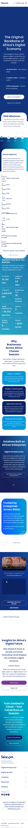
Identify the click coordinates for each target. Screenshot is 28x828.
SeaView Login (19, 3)
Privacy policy (5, 820)
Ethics (22, 817)
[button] (26, 762)
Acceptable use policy (13, 817)
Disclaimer (4, 817)
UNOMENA (7, 822)
